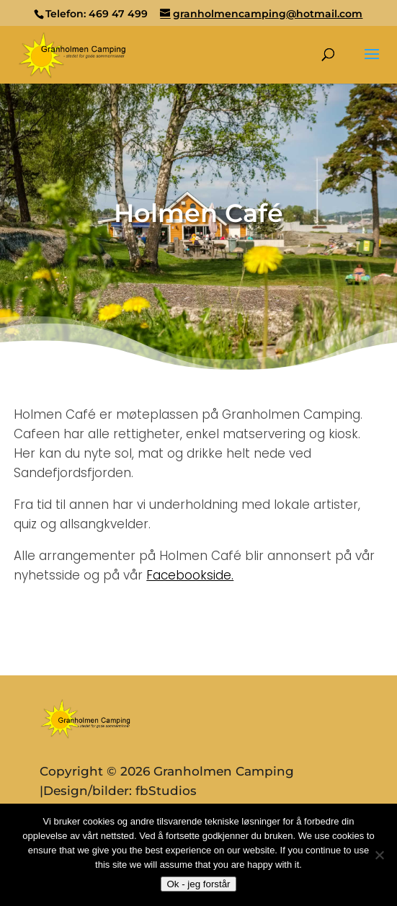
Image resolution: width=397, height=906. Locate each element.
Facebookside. (189, 575)
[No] (379, 855)
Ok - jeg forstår (198, 884)
